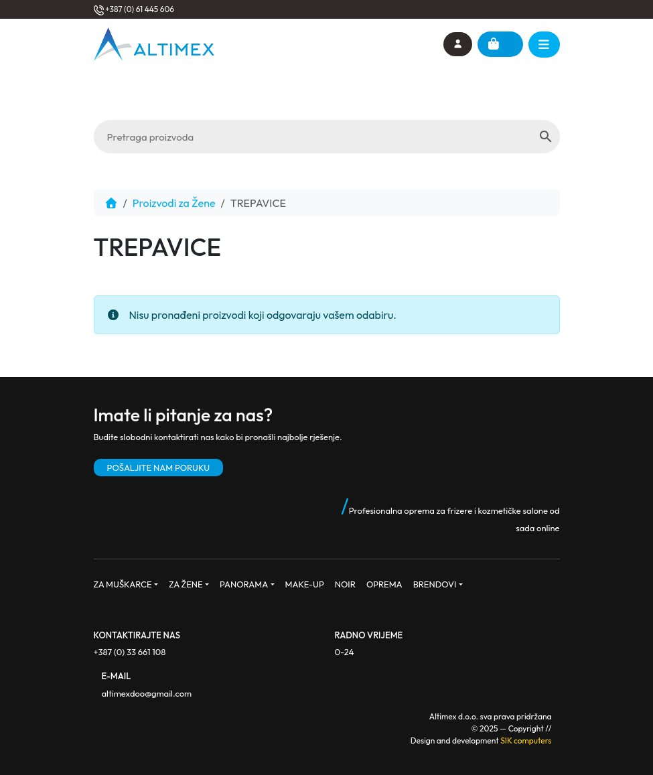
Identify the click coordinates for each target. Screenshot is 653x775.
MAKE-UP (304, 584)
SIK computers (525, 740)
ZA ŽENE (186, 584)
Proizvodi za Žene (174, 203)
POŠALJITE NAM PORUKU (158, 467)
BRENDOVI (435, 584)
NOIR (345, 584)
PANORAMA (244, 584)
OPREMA (384, 584)
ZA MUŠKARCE (123, 584)
